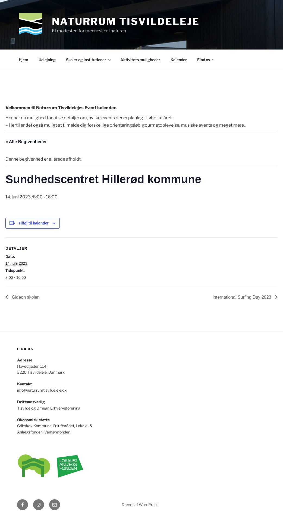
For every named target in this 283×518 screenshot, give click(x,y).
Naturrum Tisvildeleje (125, 21)
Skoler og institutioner (88, 59)
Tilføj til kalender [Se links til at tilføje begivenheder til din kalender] (33, 223)
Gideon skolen (25, 297)
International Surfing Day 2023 (242, 297)
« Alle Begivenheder (26, 141)
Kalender (179, 59)
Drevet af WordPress (140, 504)
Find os (206, 59)
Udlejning (47, 59)
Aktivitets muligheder (140, 59)
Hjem (23, 59)
